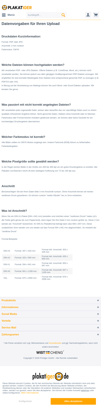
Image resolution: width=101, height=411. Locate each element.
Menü (8, 14)
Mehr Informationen (30, 393)
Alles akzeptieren (73, 401)
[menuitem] (8, 15)
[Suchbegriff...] (46, 15)
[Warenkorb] (96, 15)
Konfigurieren (25, 401)
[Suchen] (63, 15)
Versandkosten (55, 343)
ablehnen (85, 390)
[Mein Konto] (88, 15)
